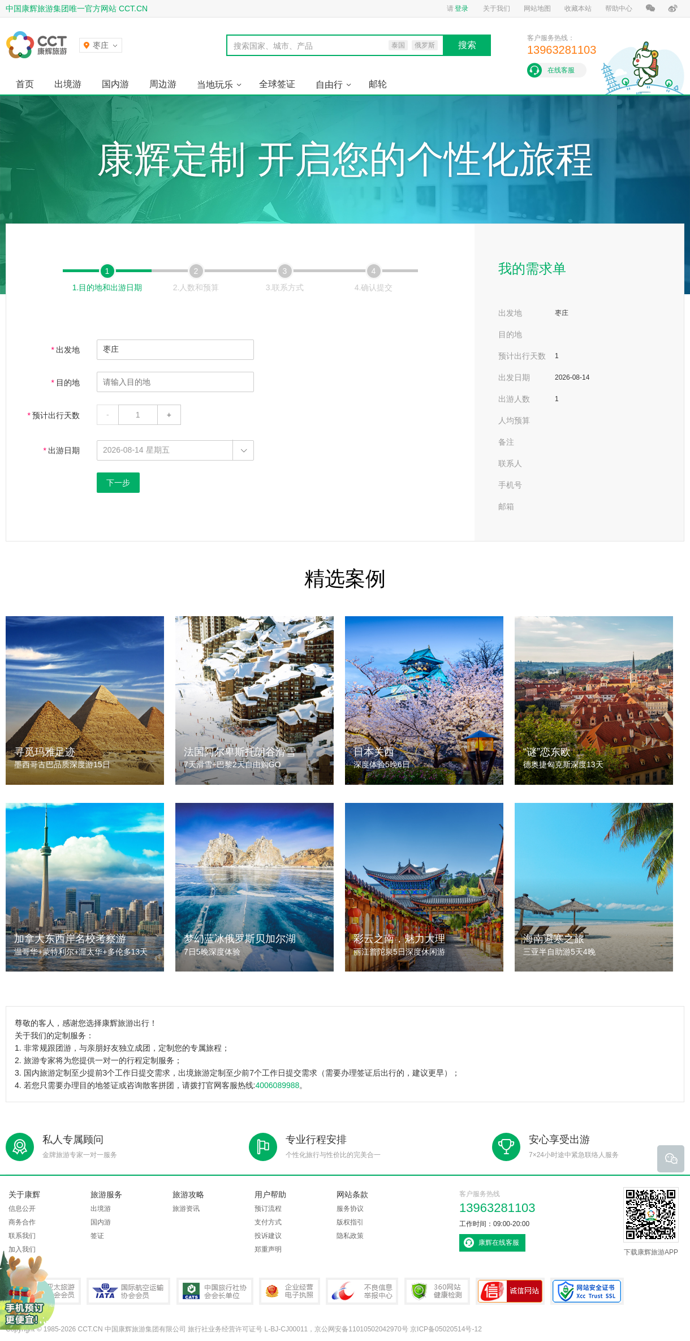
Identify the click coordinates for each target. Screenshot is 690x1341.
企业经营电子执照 (289, 1291)
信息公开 (22, 1209)
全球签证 (277, 84)
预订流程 (268, 1209)
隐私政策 (350, 1236)
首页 (25, 84)
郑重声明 (268, 1249)
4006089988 (277, 1085)
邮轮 (378, 84)
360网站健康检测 (437, 1291)
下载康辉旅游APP (651, 1221)
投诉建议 (268, 1236)
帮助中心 (618, 8)
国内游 (115, 84)
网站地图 (537, 8)
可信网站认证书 (510, 1291)
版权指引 (350, 1222)
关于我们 (496, 8)
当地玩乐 (215, 84)
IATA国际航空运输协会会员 (128, 1291)
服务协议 (350, 1209)
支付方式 (268, 1222)
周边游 (162, 84)
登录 (461, 8)
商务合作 (22, 1222)
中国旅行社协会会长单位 (214, 1291)
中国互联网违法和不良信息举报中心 (362, 1291)
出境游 (67, 84)
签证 (97, 1236)
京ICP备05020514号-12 (446, 1329)
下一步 (118, 482)
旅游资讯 (186, 1209)
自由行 (329, 84)
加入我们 (22, 1249)
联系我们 (22, 1236)
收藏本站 (578, 8)
